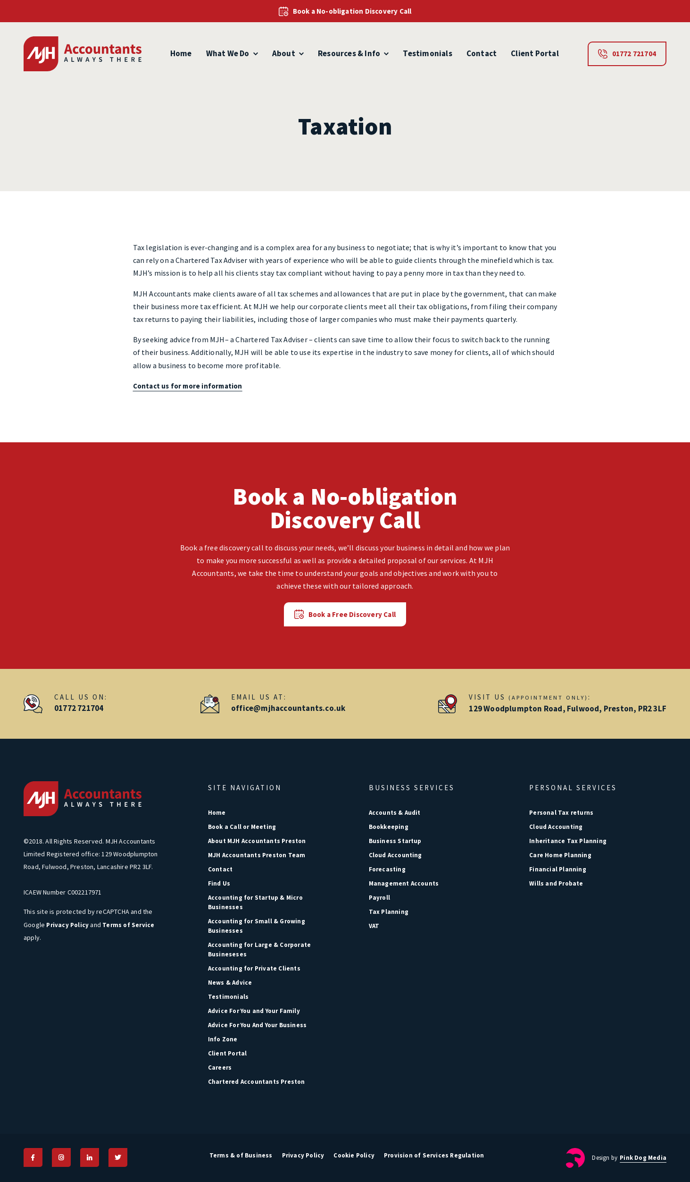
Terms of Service (128, 925)
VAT (374, 926)
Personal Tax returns (561, 813)
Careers (220, 1068)
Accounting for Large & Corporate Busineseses (259, 949)
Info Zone (223, 1039)
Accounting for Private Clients (254, 968)
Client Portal (535, 53)
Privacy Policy (67, 925)
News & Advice (230, 983)
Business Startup (395, 841)
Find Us (219, 883)
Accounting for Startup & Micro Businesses (255, 902)
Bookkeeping (388, 827)
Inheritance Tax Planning (568, 841)
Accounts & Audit (395, 813)
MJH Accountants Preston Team (257, 855)
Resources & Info (353, 53)
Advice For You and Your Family (254, 1011)
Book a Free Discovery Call (345, 614)
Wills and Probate (556, 883)
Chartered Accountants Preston (256, 1082)
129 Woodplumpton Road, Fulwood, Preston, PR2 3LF (567, 708)
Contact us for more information (187, 385)
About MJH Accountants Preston (257, 841)
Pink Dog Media (643, 1158)
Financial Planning (557, 869)
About (288, 53)
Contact (481, 53)
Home (181, 53)
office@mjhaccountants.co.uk (288, 708)
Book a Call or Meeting (242, 827)
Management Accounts (404, 883)
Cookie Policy (353, 1155)
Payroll (379, 898)
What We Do (232, 53)
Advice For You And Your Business (257, 1025)
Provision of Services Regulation (434, 1155)
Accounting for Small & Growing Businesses (256, 926)
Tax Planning (388, 912)
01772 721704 (627, 54)
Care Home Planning (560, 855)
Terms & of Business (241, 1155)
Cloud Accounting (395, 855)
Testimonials (427, 53)
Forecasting (387, 869)
